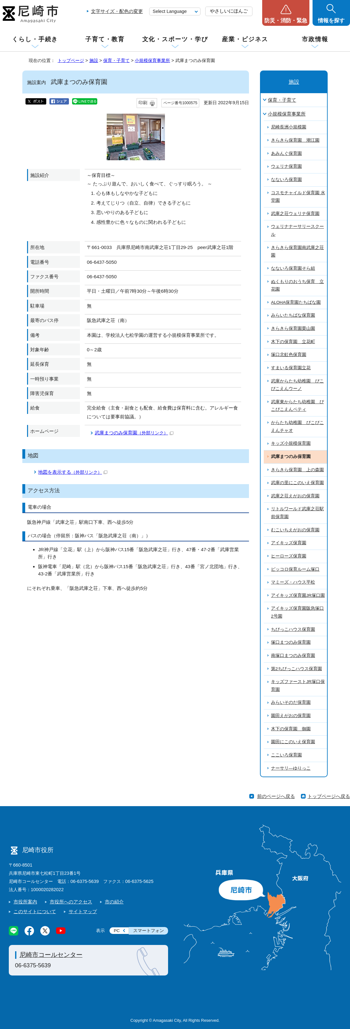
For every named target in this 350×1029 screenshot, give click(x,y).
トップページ (71, 60)
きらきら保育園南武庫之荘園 (297, 251)
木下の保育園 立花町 (293, 341)
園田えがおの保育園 (291, 715)
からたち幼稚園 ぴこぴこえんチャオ (297, 426)
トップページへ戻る (329, 796)
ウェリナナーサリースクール (297, 230)
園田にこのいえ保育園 (293, 741)
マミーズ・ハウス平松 (293, 582)
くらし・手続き (35, 39)
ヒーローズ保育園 (288, 556)
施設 (93, 60)
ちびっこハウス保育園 (293, 629)
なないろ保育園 (286, 179)
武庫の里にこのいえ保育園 (297, 482)
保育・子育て (116, 60)
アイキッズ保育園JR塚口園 (298, 595)
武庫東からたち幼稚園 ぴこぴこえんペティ (297, 405)
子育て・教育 (105, 39)
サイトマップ (83, 911)
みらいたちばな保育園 (293, 315)
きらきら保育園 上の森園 (297, 469)
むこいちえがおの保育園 (295, 530)
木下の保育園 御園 (291, 729)
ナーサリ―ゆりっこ (291, 768)
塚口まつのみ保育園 (291, 642)
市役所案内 (25, 901)
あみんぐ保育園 (286, 153)
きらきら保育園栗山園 (293, 328)
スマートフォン (148, 930)
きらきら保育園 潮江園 (295, 140)
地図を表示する (72, 472)
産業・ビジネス (245, 39)
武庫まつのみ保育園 (134, 432)
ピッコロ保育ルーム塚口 (295, 569)
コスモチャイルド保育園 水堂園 (298, 196)
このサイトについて (35, 911)
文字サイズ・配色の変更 (117, 11)
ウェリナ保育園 (286, 166)
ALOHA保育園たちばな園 (296, 302)
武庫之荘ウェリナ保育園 (295, 213)
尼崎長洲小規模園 (288, 127)
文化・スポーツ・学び (175, 39)
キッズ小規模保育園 (291, 443)
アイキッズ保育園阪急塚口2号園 (297, 612)
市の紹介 (114, 901)
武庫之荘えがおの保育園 (295, 496)
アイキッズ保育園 (288, 542)
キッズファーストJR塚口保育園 (298, 685)
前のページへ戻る (276, 796)
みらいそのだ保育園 (291, 702)
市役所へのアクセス (71, 901)
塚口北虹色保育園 (288, 354)
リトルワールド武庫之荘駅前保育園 (297, 512)
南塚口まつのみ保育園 (293, 655)
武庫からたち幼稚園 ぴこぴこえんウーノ (297, 385)
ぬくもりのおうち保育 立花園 (297, 285)
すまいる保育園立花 (291, 367)
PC (117, 930)
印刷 (142, 102)
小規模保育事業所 (152, 60)
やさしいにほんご (229, 11)
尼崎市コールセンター (51, 954)
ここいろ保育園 (286, 755)
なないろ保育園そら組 (293, 268)
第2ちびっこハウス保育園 (296, 668)
